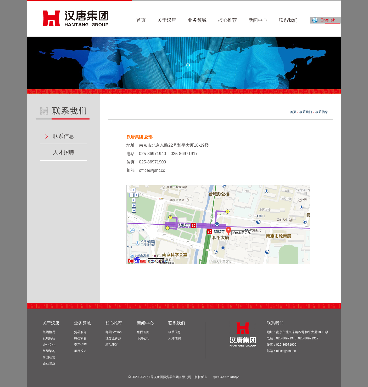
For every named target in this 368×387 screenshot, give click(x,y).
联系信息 (63, 136)
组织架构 (49, 351)
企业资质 (49, 363)
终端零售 (80, 338)
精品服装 (111, 344)
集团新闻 (143, 332)
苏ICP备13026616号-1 (226, 377)
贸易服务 (80, 332)
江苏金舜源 (113, 338)
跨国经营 (49, 357)
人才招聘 (63, 152)
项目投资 (80, 351)
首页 (293, 112)
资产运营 (80, 344)
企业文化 (49, 344)
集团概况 (49, 332)
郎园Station (113, 332)
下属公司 (143, 338)
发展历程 (49, 338)
